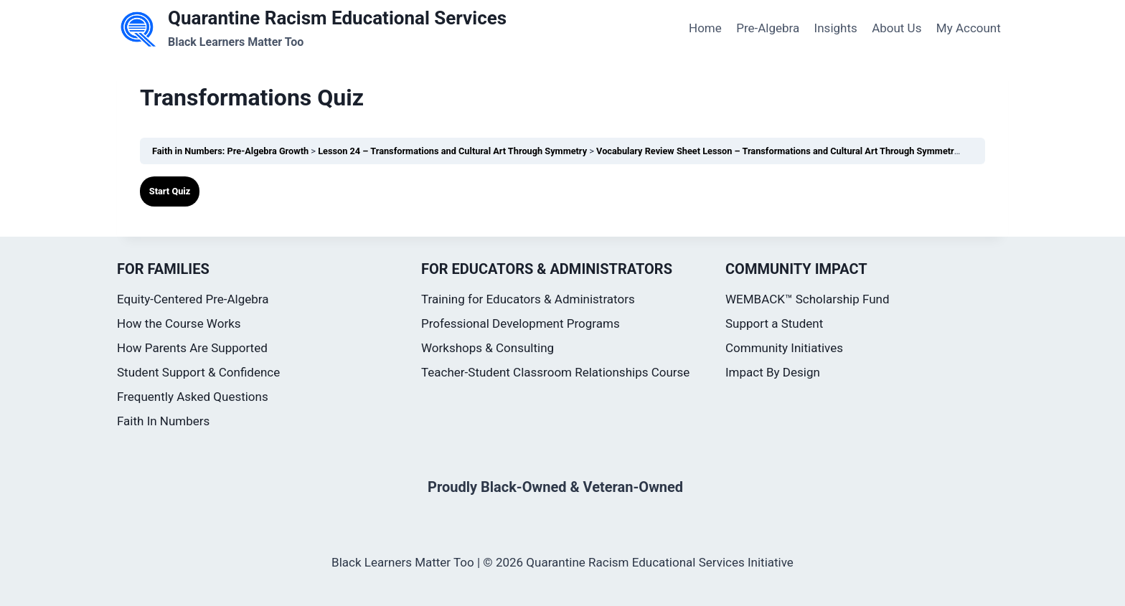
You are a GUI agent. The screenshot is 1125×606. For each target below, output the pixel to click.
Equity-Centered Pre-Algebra (193, 299)
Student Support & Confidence (198, 372)
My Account (968, 28)
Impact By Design (772, 372)
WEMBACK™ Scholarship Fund (807, 299)
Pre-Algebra (767, 28)
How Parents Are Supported (192, 348)
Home (705, 28)
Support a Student (774, 323)
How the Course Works (179, 323)
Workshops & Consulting (487, 348)
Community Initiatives (784, 348)
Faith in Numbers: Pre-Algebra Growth (231, 151)
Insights (835, 28)
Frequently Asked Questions (192, 396)
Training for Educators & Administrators (528, 299)
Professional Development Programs (520, 323)
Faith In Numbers (163, 421)
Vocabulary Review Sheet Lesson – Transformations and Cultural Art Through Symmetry (778, 151)
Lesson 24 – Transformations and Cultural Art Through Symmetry (453, 151)
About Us (896, 28)
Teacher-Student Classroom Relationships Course (555, 372)
